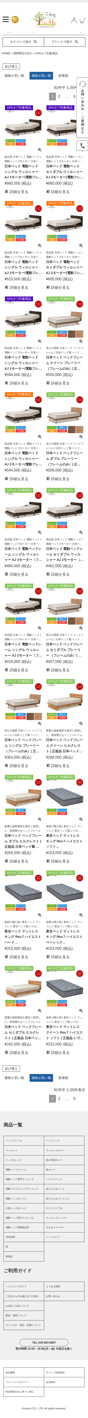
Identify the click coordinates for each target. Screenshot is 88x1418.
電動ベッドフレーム (16, 1174)
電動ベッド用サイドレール (20, 1222)
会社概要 (10, 1377)
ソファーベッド (54, 1184)
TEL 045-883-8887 (44, 1347)
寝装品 (9, 1261)
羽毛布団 (10, 1242)
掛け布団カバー (54, 1164)
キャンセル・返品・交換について (23, 1330)
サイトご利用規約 (55, 1377)
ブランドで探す (64, 46)
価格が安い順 (14, 80)
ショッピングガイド (16, 1291)
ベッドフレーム (14, 1145)
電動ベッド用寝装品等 (17, 1232)
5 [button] (74, 101)
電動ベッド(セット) (16, 1203)
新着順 (63, 80)
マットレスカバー (55, 1155)
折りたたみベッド (55, 1193)
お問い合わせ (53, 1301)
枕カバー (50, 1174)
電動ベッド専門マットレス (20, 1184)
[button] (81, 1102)
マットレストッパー (56, 1222)
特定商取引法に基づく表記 (19, 1396)
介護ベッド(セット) (16, 1213)
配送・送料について (16, 1320)
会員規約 (50, 1386)
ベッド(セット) (13, 1164)
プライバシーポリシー (17, 1386)
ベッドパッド (53, 1145)
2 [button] (59, 101)
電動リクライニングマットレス (22, 1193)
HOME (6, 58)
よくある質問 (53, 1291)
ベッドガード (53, 1242)
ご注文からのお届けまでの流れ (22, 1301)
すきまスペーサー (55, 1232)
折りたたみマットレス (57, 1203)
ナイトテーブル (54, 1213)
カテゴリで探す (23, 46)
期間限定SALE (22, 58)
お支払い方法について (17, 1310)
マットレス (11, 1155)
